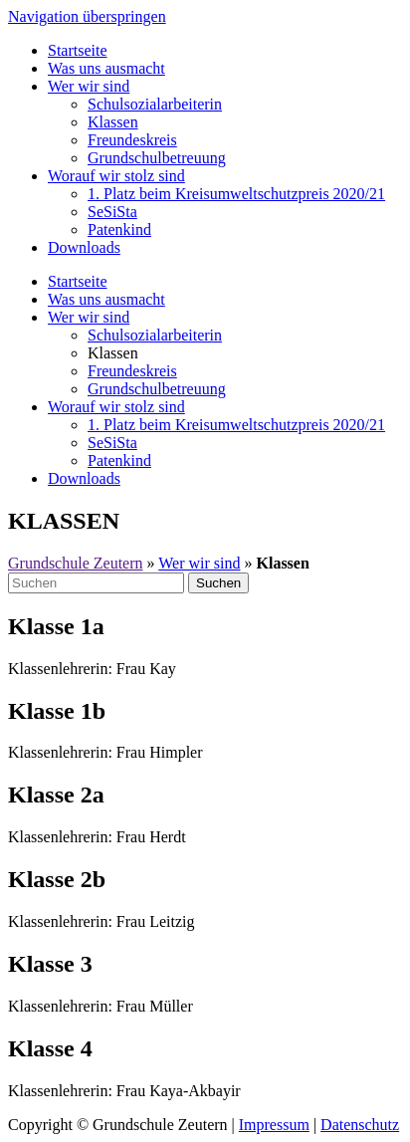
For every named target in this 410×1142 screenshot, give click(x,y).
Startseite (77, 50)
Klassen (113, 122)
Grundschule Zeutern (75, 563)
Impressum (274, 1124)
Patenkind (119, 229)
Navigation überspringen (87, 16)
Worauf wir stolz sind (116, 175)
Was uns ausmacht (106, 68)
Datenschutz (359, 1124)
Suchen (218, 582)
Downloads (84, 247)
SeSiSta (112, 211)
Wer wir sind (88, 86)
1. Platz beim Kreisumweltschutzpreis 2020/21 (236, 193)
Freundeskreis (132, 139)
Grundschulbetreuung (157, 157)
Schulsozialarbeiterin (155, 104)
